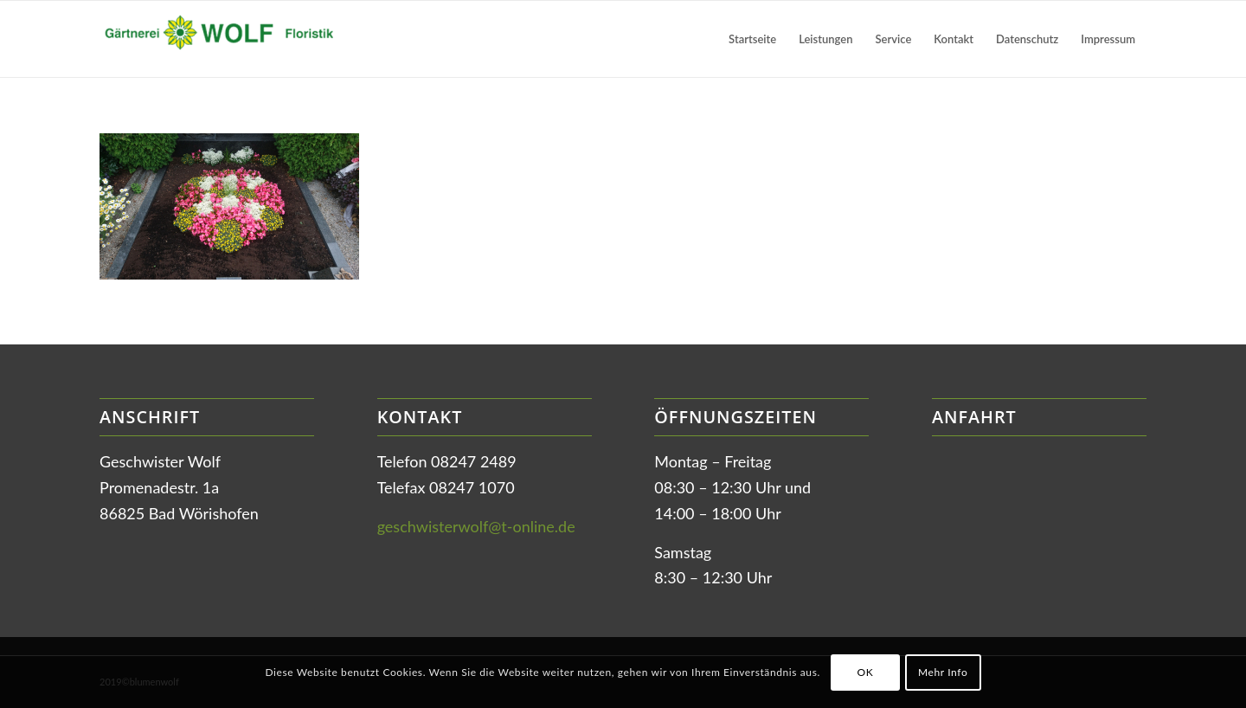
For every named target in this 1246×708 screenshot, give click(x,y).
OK (865, 672)
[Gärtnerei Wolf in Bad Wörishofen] (229, 39)
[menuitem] (752, 39)
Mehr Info (942, 672)
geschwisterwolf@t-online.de (476, 526)
